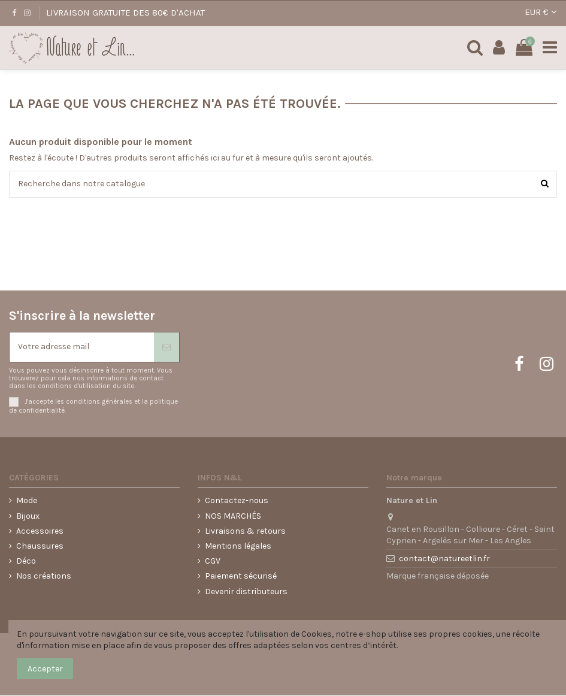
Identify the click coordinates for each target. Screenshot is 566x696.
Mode (26, 501)
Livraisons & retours (245, 531)
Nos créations (43, 576)
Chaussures (39, 546)
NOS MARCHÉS (233, 516)
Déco (26, 561)
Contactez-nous (236, 501)
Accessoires (39, 531)
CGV (212, 561)
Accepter (45, 669)
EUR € (541, 12)
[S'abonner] (166, 347)
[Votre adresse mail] (82, 347)
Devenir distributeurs (246, 591)
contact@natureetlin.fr (444, 559)
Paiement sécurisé (241, 576)
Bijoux (28, 516)
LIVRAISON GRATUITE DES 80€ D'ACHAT (125, 12)
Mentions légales (238, 546)
